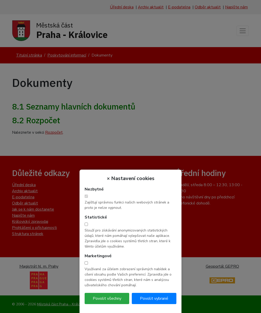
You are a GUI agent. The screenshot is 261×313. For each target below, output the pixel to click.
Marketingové (98, 256)
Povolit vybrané (154, 298)
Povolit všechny (107, 298)
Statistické (96, 217)
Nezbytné (94, 189)
